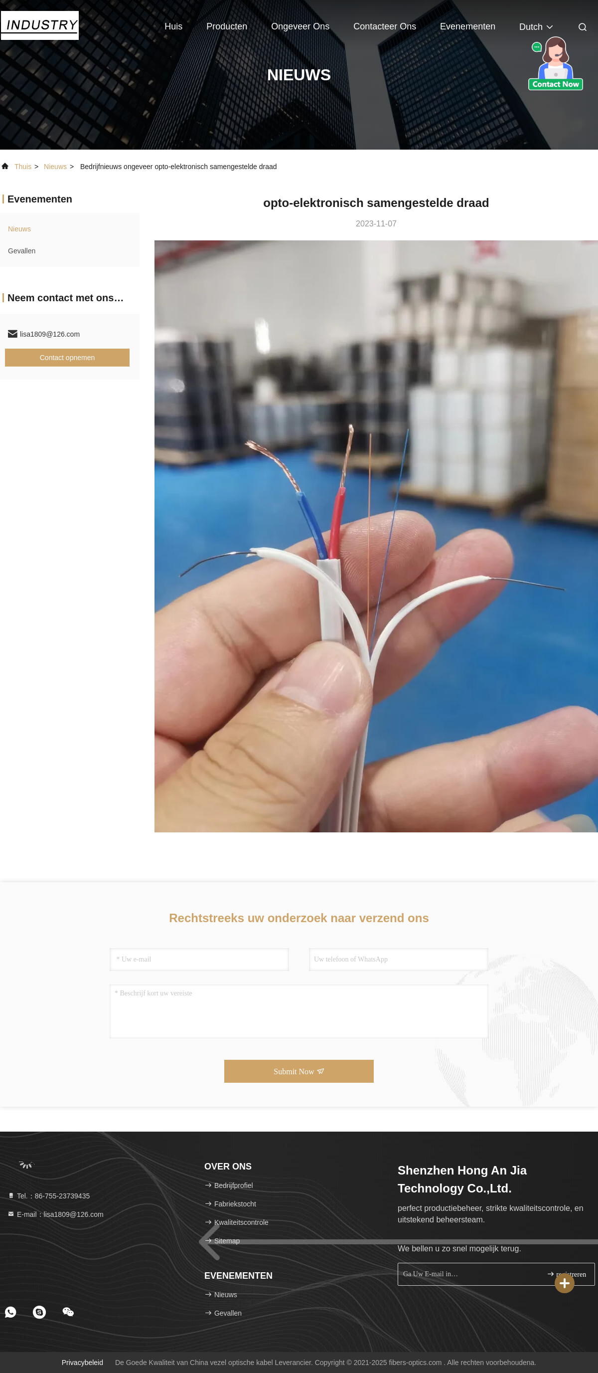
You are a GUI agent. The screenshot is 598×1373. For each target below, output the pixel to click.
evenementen (467, 26)
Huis (173, 26)
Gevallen (21, 251)
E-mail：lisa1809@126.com (55, 1214)
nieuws (55, 167)
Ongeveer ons (300, 26)
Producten (226, 26)
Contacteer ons (384, 26)
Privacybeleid (82, 1363)
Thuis (22, 167)
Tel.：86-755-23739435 (48, 1196)
